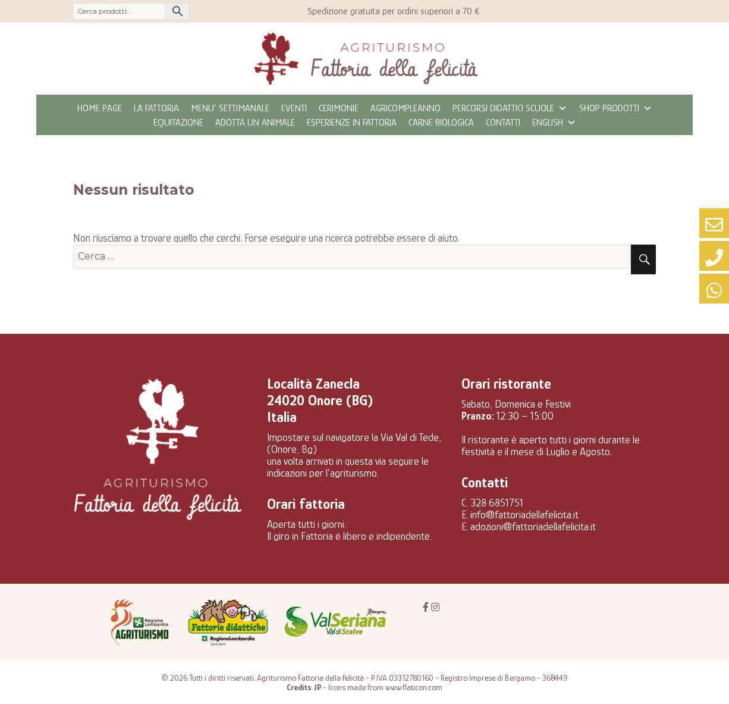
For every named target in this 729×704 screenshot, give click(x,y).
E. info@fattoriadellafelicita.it (520, 515)
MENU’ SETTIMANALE (230, 108)
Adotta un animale (255, 122)
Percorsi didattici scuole (510, 108)
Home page (99, 108)
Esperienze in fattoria (352, 122)
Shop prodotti (615, 108)
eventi (294, 108)
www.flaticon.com (413, 687)
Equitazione (178, 122)
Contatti (503, 122)
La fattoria (156, 108)
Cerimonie (339, 108)
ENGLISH (554, 123)
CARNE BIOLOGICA (441, 122)
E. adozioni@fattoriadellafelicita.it (528, 527)
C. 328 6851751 (492, 503)
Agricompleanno (405, 108)
